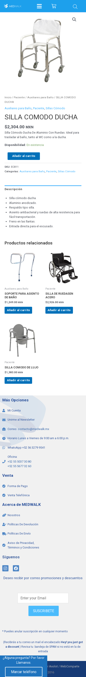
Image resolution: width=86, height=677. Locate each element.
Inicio (8, 97)
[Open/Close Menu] (39, 6)
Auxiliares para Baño (40, 97)
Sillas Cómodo (55, 108)
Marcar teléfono (23, 672)
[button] (74, 19)
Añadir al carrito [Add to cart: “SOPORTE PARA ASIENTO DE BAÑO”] (18, 310)
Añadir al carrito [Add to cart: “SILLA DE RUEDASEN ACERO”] (59, 310)
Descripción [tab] (13, 189)
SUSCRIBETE (43, 611)
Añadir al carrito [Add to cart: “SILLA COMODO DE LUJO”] (18, 380)
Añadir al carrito (23, 156)
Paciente (19, 97)
